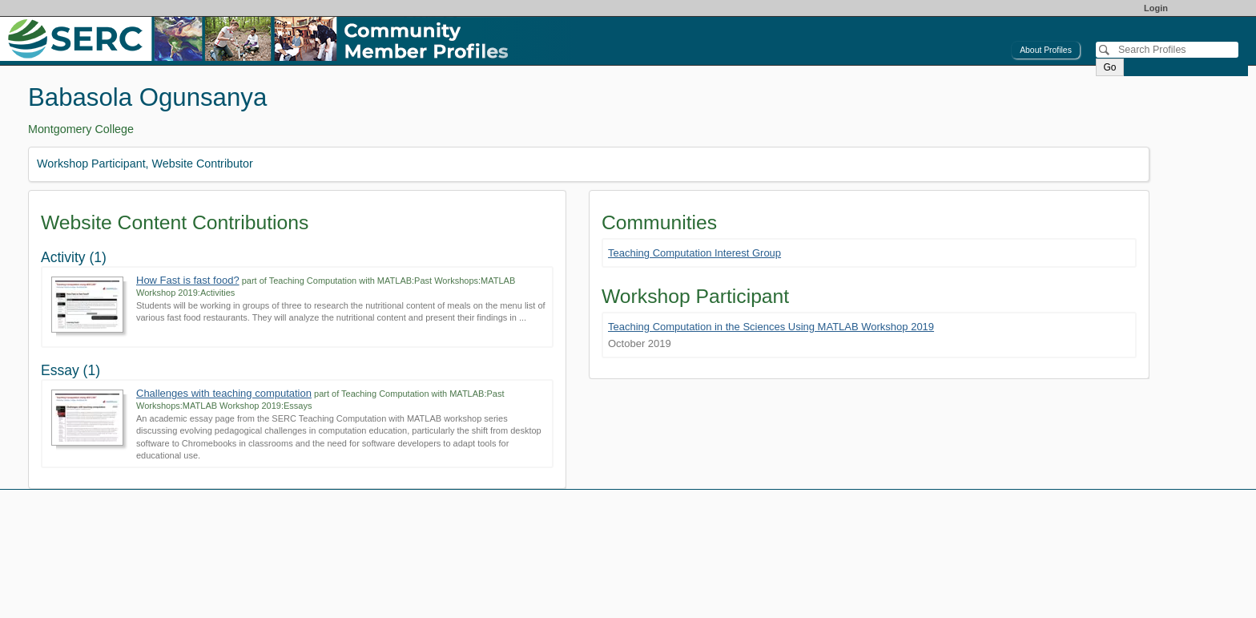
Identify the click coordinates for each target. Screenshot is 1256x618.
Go (1109, 67)
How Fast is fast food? (188, 280)
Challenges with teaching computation (224, 393)
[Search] (1167, 50)
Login (1156, 8)
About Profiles (1046, 50)
